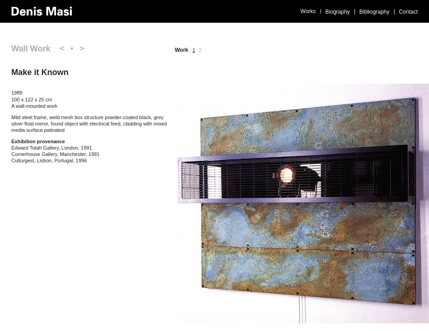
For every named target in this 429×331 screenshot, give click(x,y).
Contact (408, 12)
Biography (337, 12)
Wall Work (30, 48)
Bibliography (375, 12)
